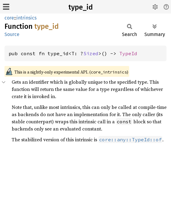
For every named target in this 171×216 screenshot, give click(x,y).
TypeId (128, 53)
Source (11, 34)
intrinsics (26, 18)
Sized (90, 53)
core (9, 18)
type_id (80, 7)
